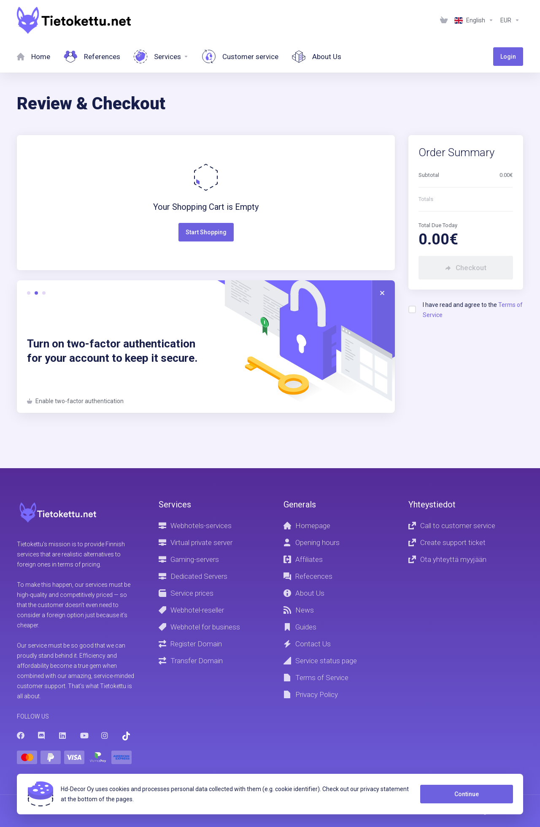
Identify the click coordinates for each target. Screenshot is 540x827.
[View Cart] (444, 20)
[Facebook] (20, 735)
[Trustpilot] (126, 736)
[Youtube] (83, 735)
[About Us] (316, 57)
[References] (92, 57)
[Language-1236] (474, 20)
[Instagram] (105, 735)
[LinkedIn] (62, 735)
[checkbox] (412, 309)
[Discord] (41, 735)
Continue (466, 794)
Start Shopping (206, 232)
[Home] (33, 57)
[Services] (161, 57)
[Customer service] (240, 57)
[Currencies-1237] (510, 20)
